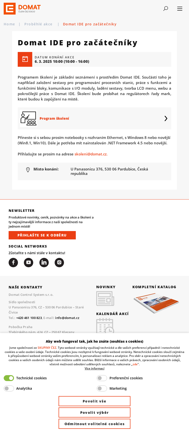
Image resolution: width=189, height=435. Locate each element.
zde (135, 364)
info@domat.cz (67, 318)
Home (9, 24)
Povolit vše (94, 401)
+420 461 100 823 (29, 318)
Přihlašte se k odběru (42, 235)
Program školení (54, 118)
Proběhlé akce (39, 24)
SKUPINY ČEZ (47, 348)
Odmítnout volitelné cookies (94, 423)
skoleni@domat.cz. (91, 153)
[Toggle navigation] (165, 8)
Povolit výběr (94, 412)
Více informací (94, 368)
